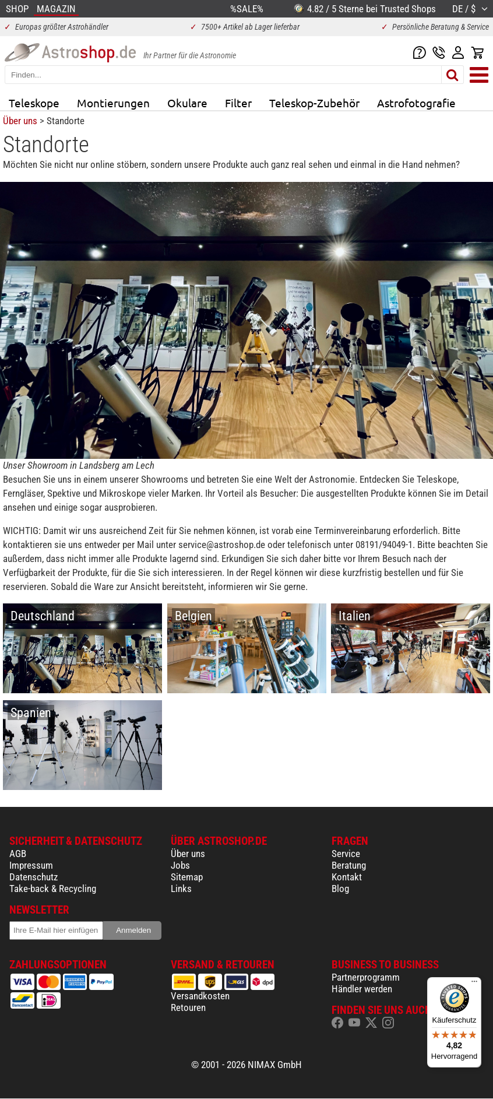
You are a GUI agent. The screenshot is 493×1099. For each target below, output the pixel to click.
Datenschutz (33, 877)
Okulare (187, 103)
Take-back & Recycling (52, 888)
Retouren (188, 1007)
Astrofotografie (416, 103)
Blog (340, 888)
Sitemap (187, 877)
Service (346, 853)
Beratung (349, 865)
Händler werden (362, 989)
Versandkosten (200, 996)
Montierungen (113, 103)
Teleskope (34, 103)
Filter (238, 103)
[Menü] (474, 984)
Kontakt (347, 877)
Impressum (31, 865)
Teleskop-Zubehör (314, 103)
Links (181, 888)
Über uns (20, 121)
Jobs (180, 865)
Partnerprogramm (366, 977)
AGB (17, 853)
